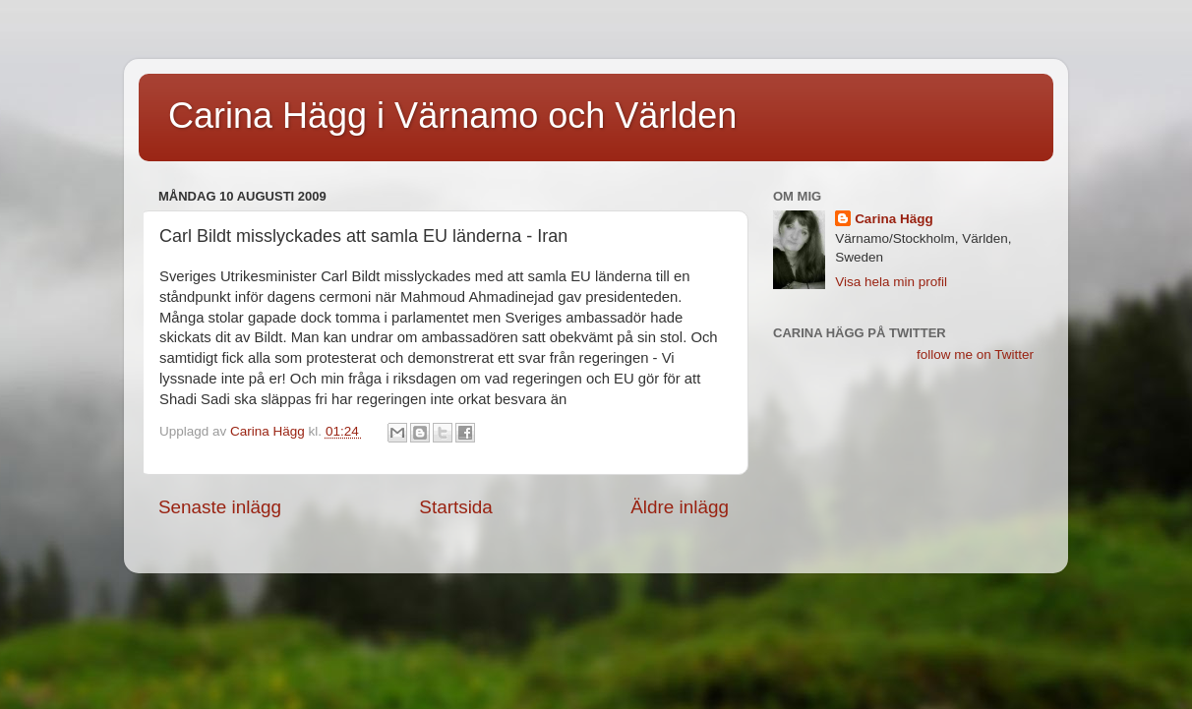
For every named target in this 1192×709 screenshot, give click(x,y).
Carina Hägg (894, 218)
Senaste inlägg (219, 507)
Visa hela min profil (891, 281)
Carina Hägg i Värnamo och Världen (452, 115)
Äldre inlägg (679, 507)
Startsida (456, 507)
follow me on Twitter (975, 354)
